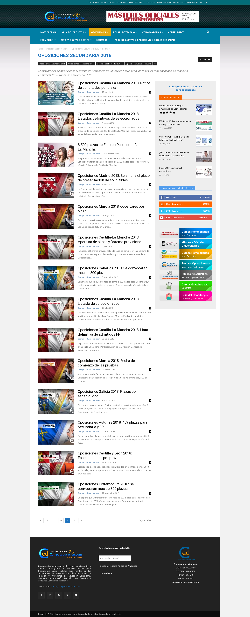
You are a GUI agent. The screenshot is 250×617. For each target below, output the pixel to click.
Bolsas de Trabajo (125, 32)
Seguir (206, 204)
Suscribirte (203, 217)
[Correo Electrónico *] (115, 558)
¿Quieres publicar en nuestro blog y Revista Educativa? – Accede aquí (177, 2)
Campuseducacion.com (89, 92)
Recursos (103, 39)
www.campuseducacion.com (185, 582)
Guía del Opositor (74, 32)
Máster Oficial (49, 32)
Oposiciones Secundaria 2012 (52, 64)
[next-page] (81, 520)
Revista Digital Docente (76, 39)
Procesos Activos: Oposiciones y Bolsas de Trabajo (145, 39)
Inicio (40, 48)
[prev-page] (41, 520)
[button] (208, 32)
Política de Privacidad (127, 566)
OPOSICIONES (99, 32)
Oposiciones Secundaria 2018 (85, 48)
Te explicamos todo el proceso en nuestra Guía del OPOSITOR (116, 2)
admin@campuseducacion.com (65, 586)
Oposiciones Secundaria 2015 (138, 64)
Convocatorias (152, 32)
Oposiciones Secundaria (57, 48)
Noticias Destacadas (170, 97)
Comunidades (177, 32)
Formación (48, 39)
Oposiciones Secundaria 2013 (81, 64)
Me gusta (205, 197)
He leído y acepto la (118, 566)
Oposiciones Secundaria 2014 (109, 64)
